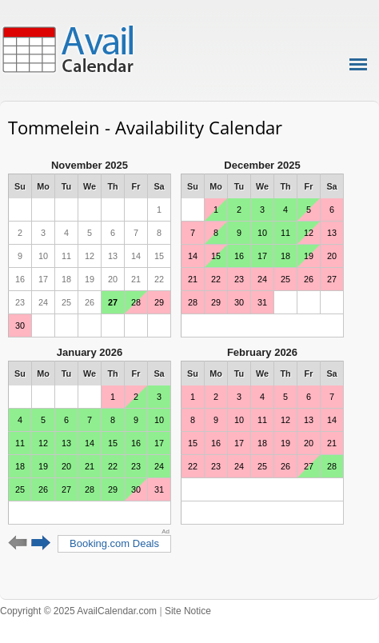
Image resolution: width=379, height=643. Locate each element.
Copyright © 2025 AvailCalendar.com (78, 611)
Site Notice (188, 611)
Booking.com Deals (114, 543)
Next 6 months (41, 543)
